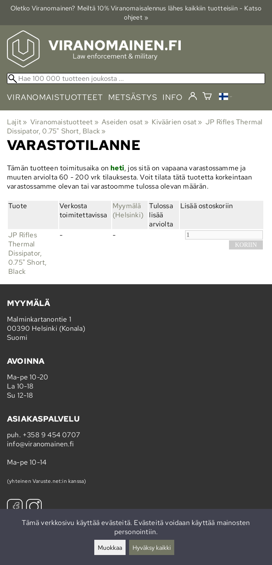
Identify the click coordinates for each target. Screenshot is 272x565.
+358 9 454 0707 (51, 434)
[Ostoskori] (207, 97)
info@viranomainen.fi (40, 444)
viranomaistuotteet (55, 97)
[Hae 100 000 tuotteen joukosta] (136, 78)
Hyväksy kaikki (152, 547)
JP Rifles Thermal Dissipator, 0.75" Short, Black (27, 253)
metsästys (132, 97)
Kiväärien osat (177, 121)
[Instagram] (34, 508)
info (173, 97)
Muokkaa (110, 547)
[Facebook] (15, 508)
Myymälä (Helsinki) (128, 210)
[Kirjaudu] (192, 96)
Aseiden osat (125, 121)
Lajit (17, 121)
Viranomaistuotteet (64, 121)
